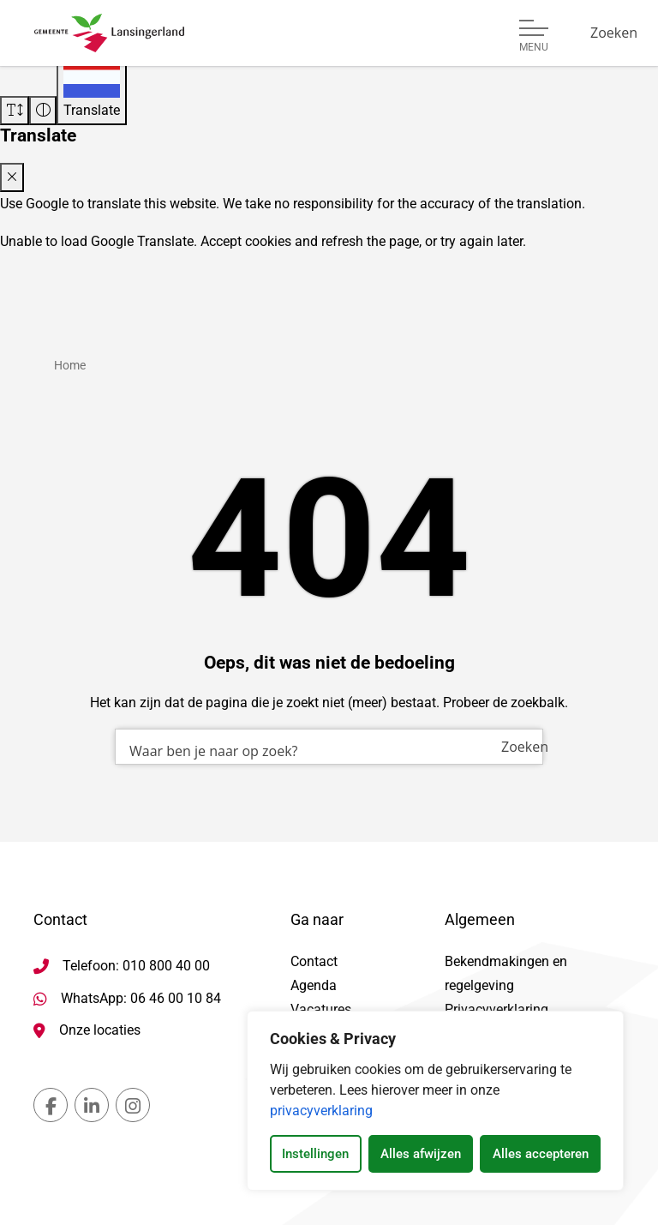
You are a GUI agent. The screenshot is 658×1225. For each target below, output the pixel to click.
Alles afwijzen (420, 1154)
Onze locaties (100, 1030)
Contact (314, 961)
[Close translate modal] (12, 177)
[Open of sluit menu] (533, 36)
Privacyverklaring (496, 1009)
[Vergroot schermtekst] (14, 110)
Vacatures (320, 1009)
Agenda (313, 985)
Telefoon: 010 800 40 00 (136, 966)
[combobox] (329, 747)
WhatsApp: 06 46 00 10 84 (141, 998)
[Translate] (92, 89)
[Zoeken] (613, 33)
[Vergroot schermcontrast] (43, 110)
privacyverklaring (321, 1110)
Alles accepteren (541, 1154)
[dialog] (435, 1101)
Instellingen (315, 1154)
